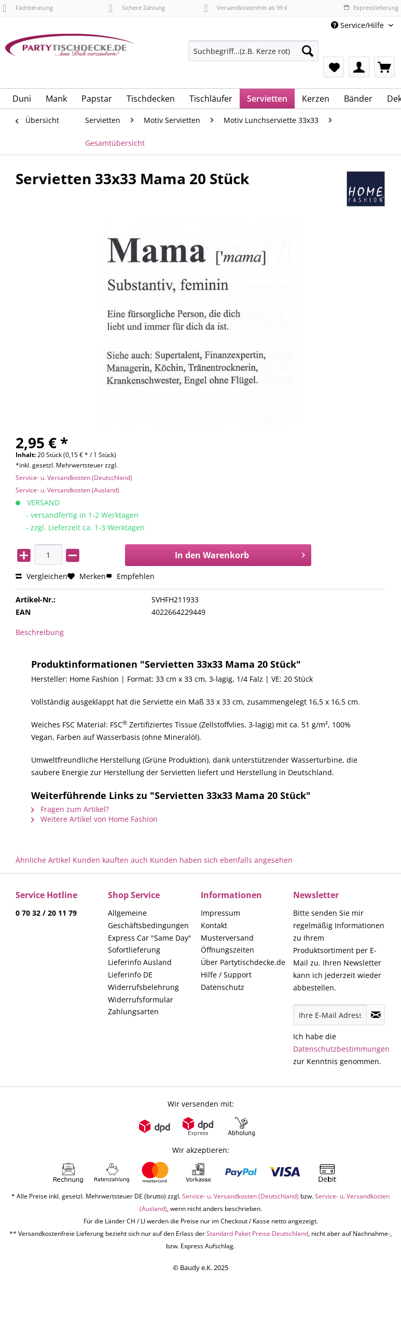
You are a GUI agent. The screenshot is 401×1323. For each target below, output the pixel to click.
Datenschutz (222, 987)
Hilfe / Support (226, 975)
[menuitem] (253, 55)
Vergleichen (41, 576)
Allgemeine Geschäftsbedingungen (148, 919)
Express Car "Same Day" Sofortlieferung (149, 944)
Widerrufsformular (140, 999)
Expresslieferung (370, 7)
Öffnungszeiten (227, 950)
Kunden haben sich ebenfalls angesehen (221, 860)
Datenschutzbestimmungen (341, 1049)
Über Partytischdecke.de (243, 962)
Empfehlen (130, 576)
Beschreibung (40, 632)
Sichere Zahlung (137, 7)
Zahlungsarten (133, 1011)
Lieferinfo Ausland (140, 962)
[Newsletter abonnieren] (375, 1014)
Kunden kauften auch (110, 860)
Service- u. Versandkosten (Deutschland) (74, 477)
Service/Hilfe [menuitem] (358, 25)
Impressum (220, 913)
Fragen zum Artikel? (70, 809)
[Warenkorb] (384, 67)
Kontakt (214, 925)
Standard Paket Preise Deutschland (257, 1233)
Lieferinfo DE (130, 975)
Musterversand (227, 938)
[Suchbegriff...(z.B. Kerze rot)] (253, 50)
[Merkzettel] (333, 67)
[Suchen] (308, 50)
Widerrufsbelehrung (143, 987)
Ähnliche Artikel (43, 860)
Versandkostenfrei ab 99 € (245, 7)
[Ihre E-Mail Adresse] (330, 1014)
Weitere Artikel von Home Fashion (94, 819)
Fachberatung (28, 7)
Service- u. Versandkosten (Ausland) (67, 490)
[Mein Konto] (359, 67)
